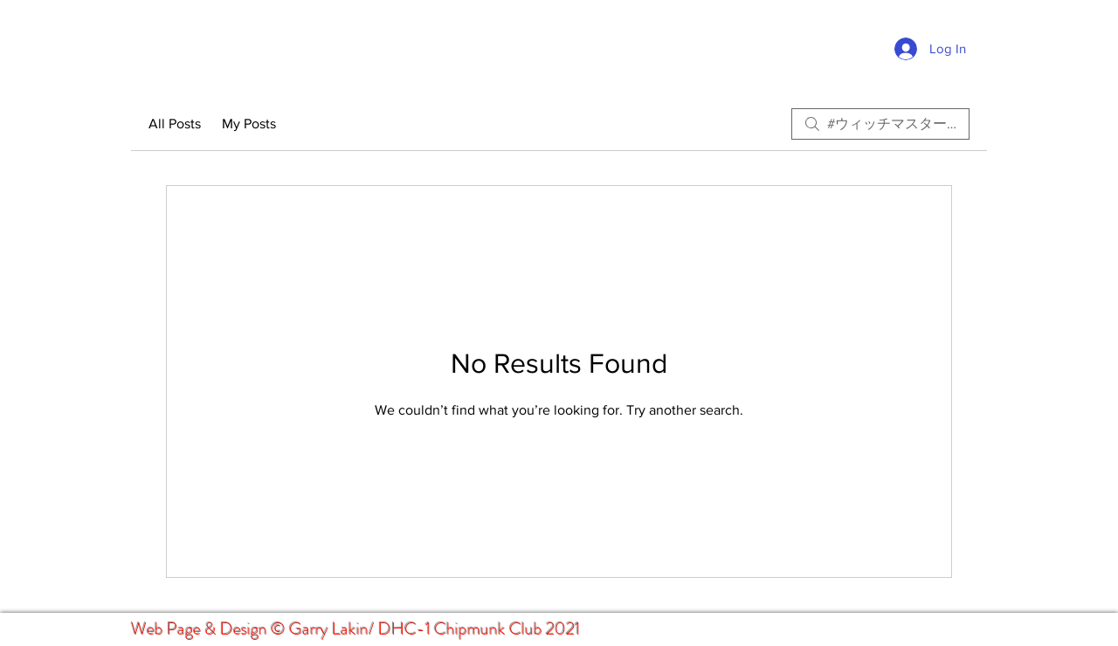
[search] (880, 124)
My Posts (249, 123)
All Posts (174, 123)
